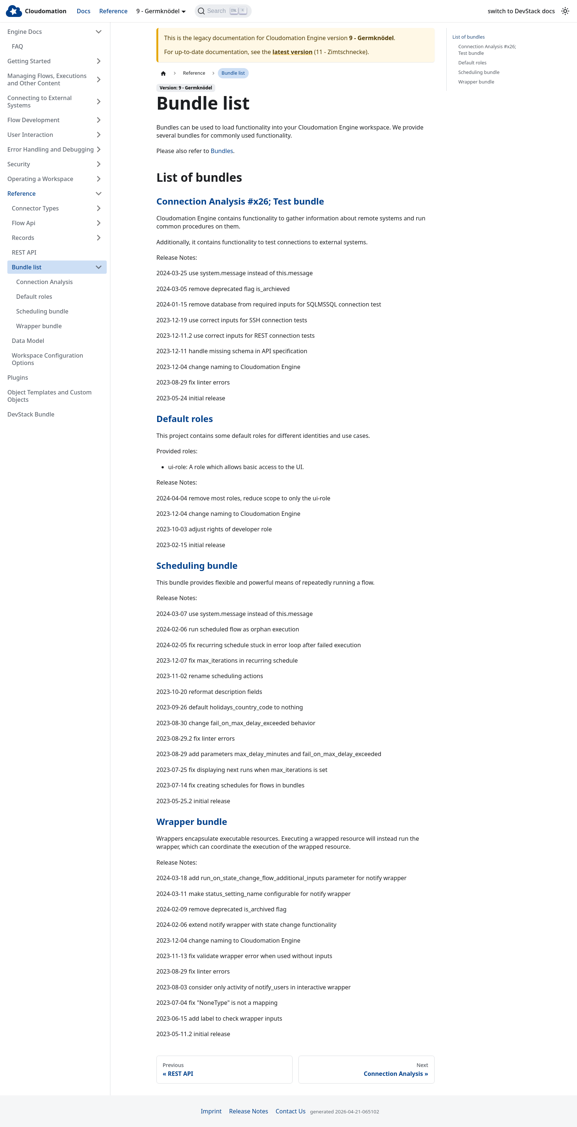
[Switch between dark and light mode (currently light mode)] (565, 11)
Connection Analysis (44, 282)
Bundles (222, 151)
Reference (113, 11)
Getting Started (29, 61)
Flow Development (33, 120)
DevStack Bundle (30, 414)
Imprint (211, 1111)
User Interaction (30, 135)
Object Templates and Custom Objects (49, 396)
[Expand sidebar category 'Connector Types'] (99, 208)
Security (18, 164)
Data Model (28, 341)
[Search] (223, 11)
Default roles (34, 297)
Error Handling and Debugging (50, 149)
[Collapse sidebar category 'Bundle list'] (99, 267)
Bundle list (27, 267)
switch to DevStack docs (521, 11)
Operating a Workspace (40, 179)
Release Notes (248, 1111)
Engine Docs (24, 32)
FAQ (17, 46)
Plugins (17, 377)
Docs (84, 11)
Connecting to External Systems (39, 101)
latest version (292, 52)
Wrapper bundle (39, 326)
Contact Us (290, 1111)
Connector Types (35, 208)
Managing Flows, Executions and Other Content (46, 79)
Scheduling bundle (42, 311)
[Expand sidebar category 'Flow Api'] (99, 223)
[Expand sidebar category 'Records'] (99, 237)
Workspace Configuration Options (47, 359)
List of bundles (469, 37)
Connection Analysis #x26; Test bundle (240, 201)
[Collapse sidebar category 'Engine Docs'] (99, 31)
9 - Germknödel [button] (158, 11)
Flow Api (23, 223)
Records (23, 238)
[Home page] (163, 73)
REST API (24, 252)
